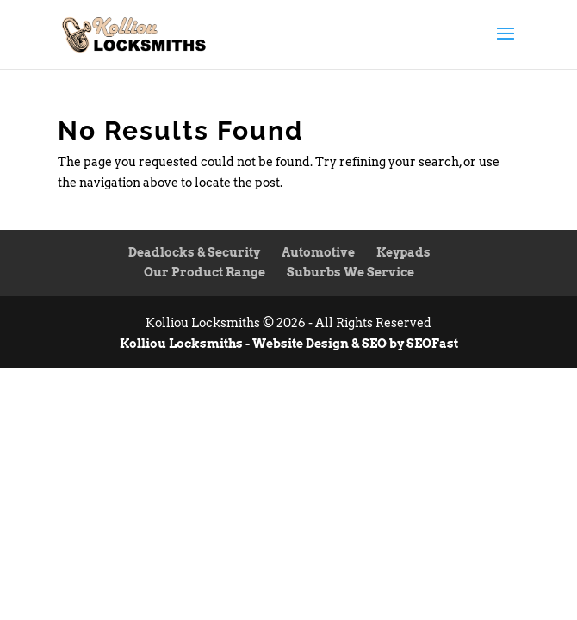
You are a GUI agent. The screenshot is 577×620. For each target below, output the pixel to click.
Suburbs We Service (350, 272)
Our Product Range (204, 272)
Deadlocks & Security (194, 252)
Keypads (403, 252)
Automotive (318, 252)
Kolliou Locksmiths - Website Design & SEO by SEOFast (289, 343)
